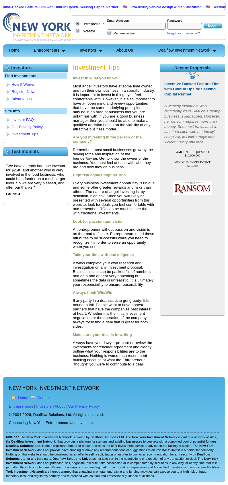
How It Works (22, 84)
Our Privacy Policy (27, 127)
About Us (124, 50)
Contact (44, 398)
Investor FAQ (22, 120)
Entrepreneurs (46, 50)
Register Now (22, 91)
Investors (88, 50)
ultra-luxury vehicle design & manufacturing (167, 7)
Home (14, 50)
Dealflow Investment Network (184, 50)
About (60, 406)
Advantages (21, 99)
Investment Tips (24, 134)
